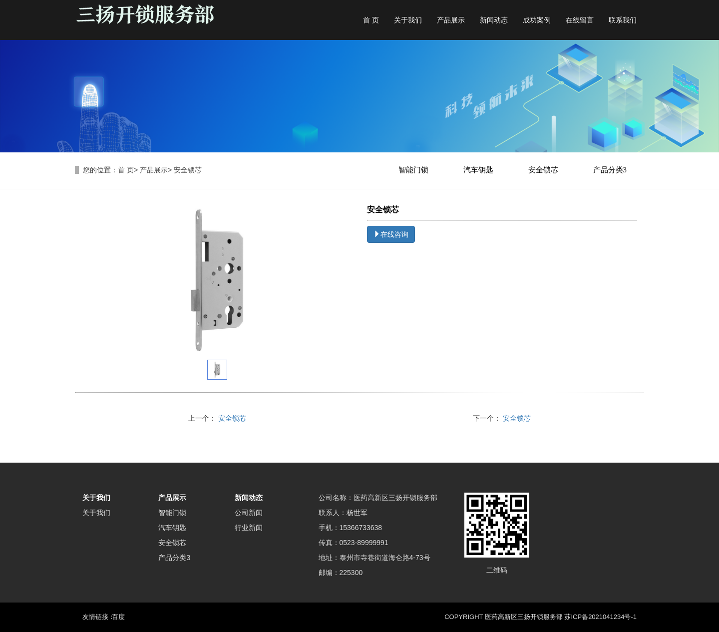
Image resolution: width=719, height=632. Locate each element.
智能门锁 (413, 170)
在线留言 (580, 20)
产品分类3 (610, 170)
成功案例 (537, 20)
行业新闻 (249, 528)
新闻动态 (494, 20)
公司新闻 (249, 513)
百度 (118, 617)
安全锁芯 (543, 170)
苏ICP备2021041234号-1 (600, 617)
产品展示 (451, 20)
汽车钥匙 (478, 170)
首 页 (371, 20)
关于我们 (408, 20)
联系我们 (623, 20)
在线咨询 (390, 234)
